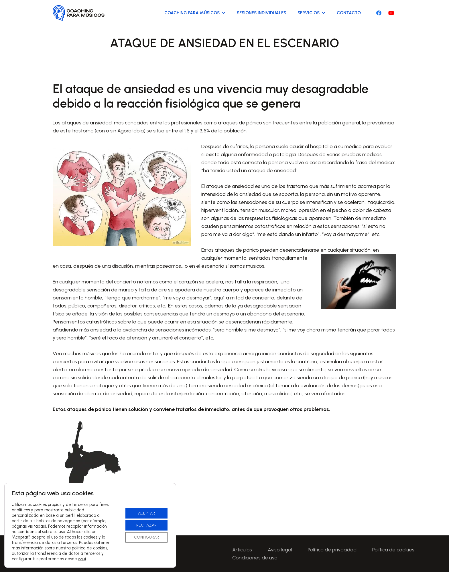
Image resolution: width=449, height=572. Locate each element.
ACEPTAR (146, 513)
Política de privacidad (332, 550)
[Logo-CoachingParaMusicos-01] (79, 13)
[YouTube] (391, 13)
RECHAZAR (146, 525)
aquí (82, 559)
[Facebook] (379, 13)
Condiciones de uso (254, 558)
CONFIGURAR (146, 537)
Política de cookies (393, 550)
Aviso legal (280, 550)
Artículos (242, 550)
